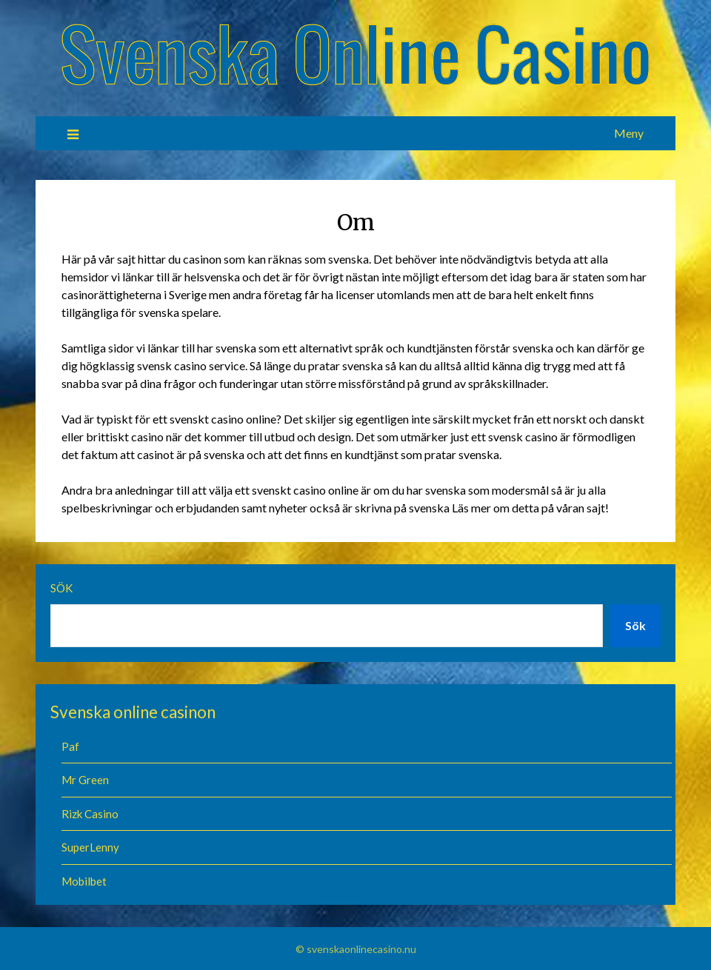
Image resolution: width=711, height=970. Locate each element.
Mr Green (85, 779)
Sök (61, 588)
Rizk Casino (91, 813)
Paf (70, 746)
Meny (629, 133)
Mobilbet (84, 881)
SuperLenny (91, 847)
